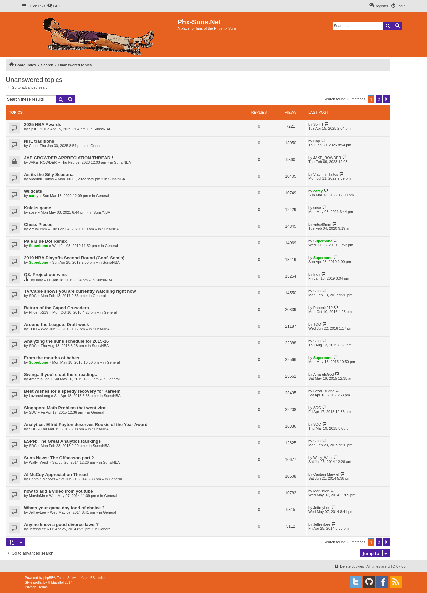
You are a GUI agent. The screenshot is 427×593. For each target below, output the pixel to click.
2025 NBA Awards (42, 124)
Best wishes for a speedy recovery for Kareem (72, 391)
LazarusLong (39, 396)
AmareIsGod (39, 379)
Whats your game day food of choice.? (64, 507)
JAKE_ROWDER (43, 162)
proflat (38, 582)
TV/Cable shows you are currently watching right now (80, 291)
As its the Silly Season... (49, 174)
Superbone (38, 246)
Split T (34, 129)
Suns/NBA (101, 129)
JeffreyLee (37, 512)
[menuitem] (53, 6)
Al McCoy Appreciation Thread (56, 474)
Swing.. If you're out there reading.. (60, 374)
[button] (386, 99)
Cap (32, 146)
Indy (39, 280)
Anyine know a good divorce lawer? (61, 524)
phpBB (48, 578)
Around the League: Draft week (56, 324)
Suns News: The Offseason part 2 (59, 457)
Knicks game (37, 207)
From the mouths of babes (51, 357)
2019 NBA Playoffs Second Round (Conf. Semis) (74, 257)
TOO (33, 329)
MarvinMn (37, 496)
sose (33, 212)
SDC (33, 296)
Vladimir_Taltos (41, 179)
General (96, 146)
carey (34, 196)
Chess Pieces (38, 224)
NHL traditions (39, 141)
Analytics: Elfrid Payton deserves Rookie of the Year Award (86, 424)
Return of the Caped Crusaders (56, 307)
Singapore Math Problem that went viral (65, 407)
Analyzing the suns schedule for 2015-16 (66, 341)
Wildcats (33, 191)
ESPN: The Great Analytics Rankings (62, 441)
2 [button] (379, 99)
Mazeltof (57, 582)
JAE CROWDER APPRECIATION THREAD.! (68, 157)
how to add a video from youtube (58, 491)
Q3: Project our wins (45, 274)
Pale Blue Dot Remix (45, 241)
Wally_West (38, 462)
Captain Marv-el (42, 479)
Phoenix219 (38, 312)
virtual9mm (38, 229)
